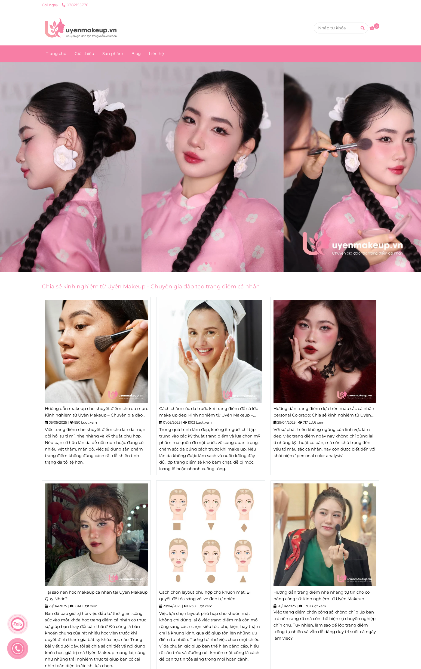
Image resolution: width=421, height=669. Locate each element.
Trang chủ (56, 53)
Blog (136, 53)
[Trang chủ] (374, 27)
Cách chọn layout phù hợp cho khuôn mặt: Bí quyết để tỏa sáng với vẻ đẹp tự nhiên (205, 595)
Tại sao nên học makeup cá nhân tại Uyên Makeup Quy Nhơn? (96, 595)
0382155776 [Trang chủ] (75, 5)
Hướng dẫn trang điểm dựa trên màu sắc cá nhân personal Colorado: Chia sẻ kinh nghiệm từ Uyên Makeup (324, 412)
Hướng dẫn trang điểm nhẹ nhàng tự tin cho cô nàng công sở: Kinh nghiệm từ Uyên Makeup (322, 595)
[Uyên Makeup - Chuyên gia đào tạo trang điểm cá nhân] (80, 27)
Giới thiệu (84, 53)
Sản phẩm (112, 53)
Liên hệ (156, 53)
